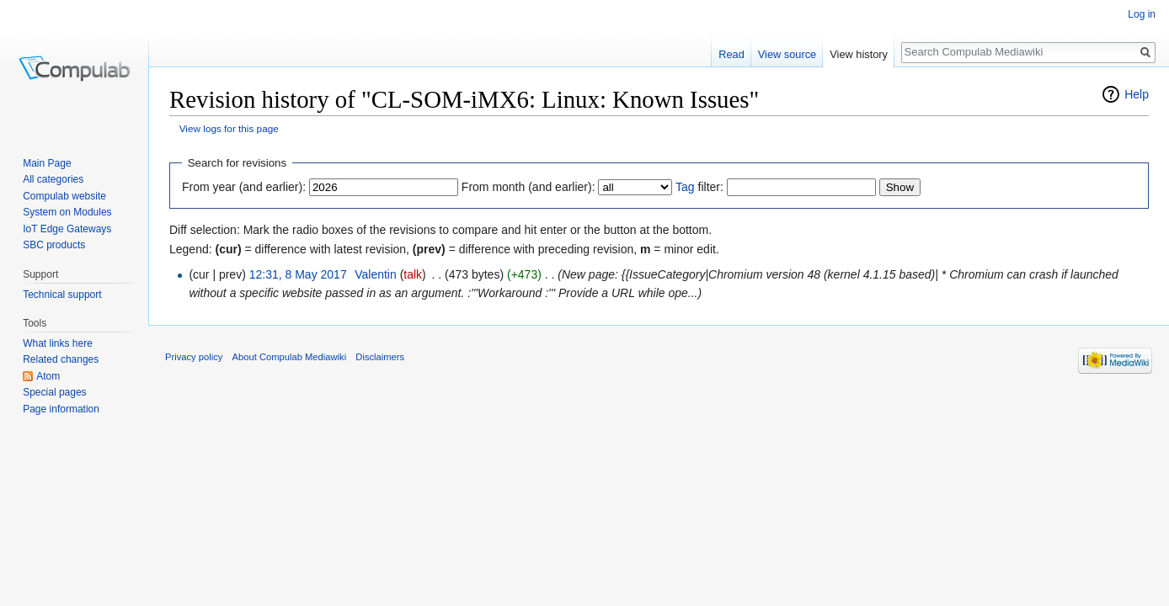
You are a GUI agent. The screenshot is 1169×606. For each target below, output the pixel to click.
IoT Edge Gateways (67, 229)
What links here (58, 343)
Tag (685, 187)
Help (1136, 94)
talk (412, 274)
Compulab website (64, 196)
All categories (53, 179)
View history (859, 54)
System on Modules (67, 212)
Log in (1142, 14)
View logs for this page (229, 128)
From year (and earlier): (244, 187)
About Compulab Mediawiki (289, 357)
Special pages (54, 392)
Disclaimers (379, 357)
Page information (61, 409)
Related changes (61, 359)
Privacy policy (193, 357)
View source (787, 54)
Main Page (47, 163)
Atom (48, 376)
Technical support (62, 294)
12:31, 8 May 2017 (298, 274)
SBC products (54, 245)
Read (731, 54)
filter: (699, 187)
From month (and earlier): (528, 187)
